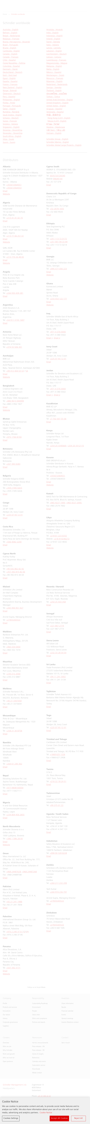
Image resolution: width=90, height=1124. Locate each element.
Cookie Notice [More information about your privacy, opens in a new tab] (46, 1113)
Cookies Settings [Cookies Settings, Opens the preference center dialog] (10, 1119)
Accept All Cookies (59, 1119)
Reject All (78, 1119)
